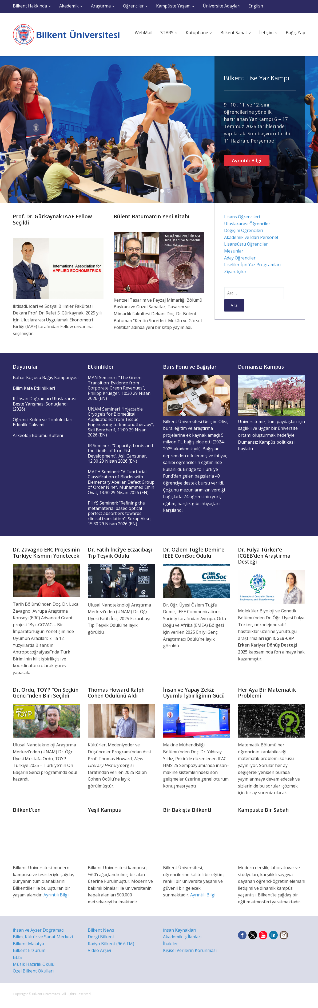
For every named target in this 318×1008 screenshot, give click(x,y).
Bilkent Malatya (28, 944)
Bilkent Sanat (233, 33)
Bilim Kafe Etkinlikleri (34, 388)
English (255, 6)
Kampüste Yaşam (173, 6)
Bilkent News (101, 930)
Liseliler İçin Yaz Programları (252, 264)
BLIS (17, 957)
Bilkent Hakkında (30, 6)
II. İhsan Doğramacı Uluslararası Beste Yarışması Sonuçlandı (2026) (44, 404)
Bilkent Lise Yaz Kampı (256, 77)
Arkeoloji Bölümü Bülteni (38, 435)
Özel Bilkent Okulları (33, 971)
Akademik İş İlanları (182, 937)
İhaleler (170, 944)
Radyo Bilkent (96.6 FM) (111, 944)
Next (310, 129)
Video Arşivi (99, 950)
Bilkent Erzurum (29, 950)
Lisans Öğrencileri (242, 217)
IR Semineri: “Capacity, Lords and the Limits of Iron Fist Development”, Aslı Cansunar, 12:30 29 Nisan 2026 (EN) (120, 453)
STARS (166, 33)
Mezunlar (233, 251)
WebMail (143, 33)
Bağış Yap (295, 33)
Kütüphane (197, 33)
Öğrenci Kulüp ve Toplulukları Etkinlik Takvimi (42, 422)
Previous (8, 129)
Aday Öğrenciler (240, 258)
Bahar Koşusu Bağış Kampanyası (45, 377)
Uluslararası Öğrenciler (247, 224)
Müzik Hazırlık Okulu (33, 964)
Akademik (69, 6)
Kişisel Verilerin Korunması (190, 950)
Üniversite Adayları (221, 6)
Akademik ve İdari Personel (251, 237)
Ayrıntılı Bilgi (246, 160)
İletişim (266, 33)
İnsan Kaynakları (179, 930)
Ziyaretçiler (235, 271)
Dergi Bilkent (101, 937)
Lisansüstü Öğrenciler (246, 244)
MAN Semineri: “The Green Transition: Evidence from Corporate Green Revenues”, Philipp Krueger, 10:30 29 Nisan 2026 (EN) (119, 388)
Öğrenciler (133, 6)
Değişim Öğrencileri (243, 230)
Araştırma (101, 6)
